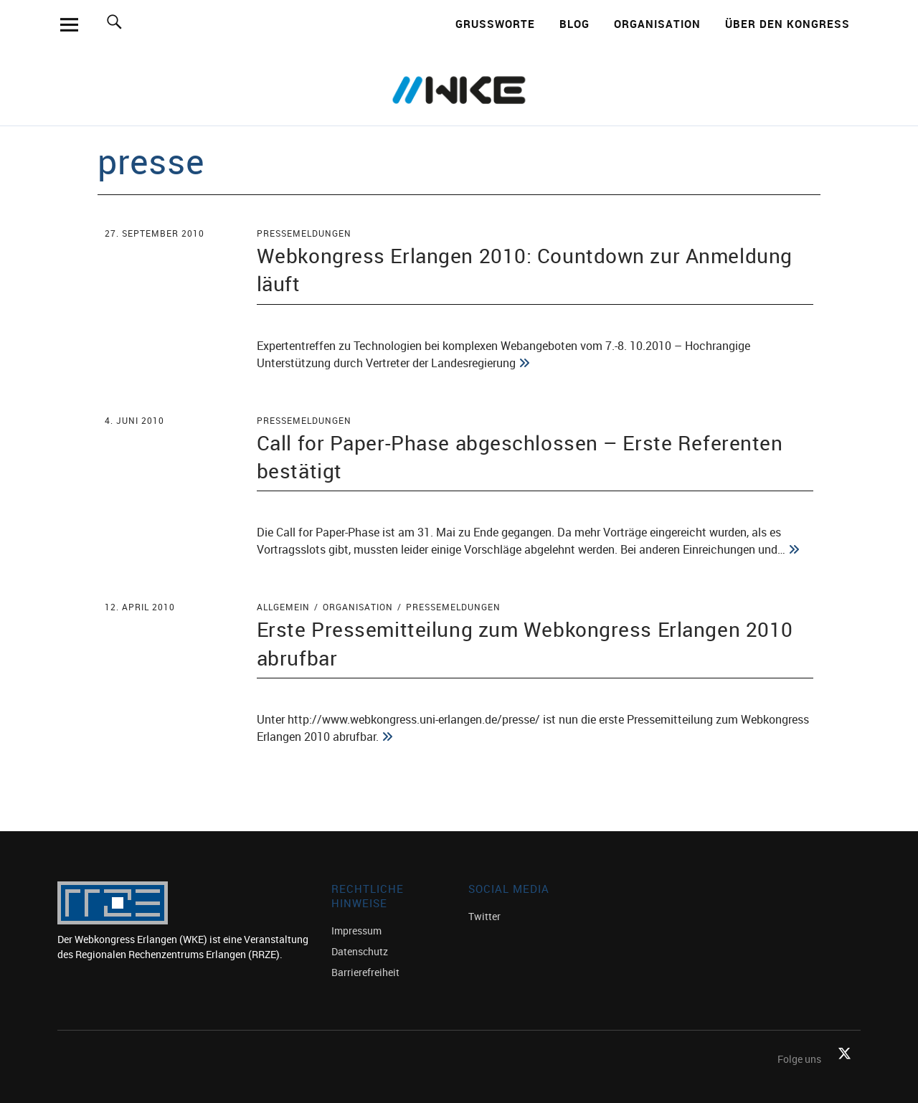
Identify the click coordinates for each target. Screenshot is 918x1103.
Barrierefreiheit (365, 972)
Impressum (356, 930)
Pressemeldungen (304, 233)
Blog (574, 23)
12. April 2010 (140, 606)
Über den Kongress (787, 23)
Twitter (484, 916)
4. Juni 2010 (134, 420)
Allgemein (283, 606)
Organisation (657, 23)
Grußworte (495, 23)
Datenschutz (359, 951)
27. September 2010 (154, 233)
